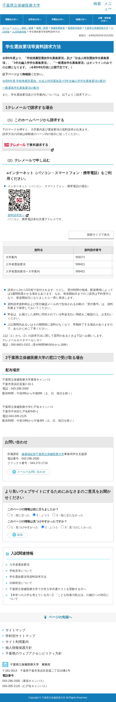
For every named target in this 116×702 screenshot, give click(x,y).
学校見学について (20, 570)
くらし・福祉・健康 (22, 28)
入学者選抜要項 (19, 564)
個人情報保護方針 (18, 648)
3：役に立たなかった (69, 515)
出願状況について (20, 583)
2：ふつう (42, 515)
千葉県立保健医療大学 (96, 28)
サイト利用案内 (17, 642)
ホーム (5, 28)
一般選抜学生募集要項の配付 (20, 87)
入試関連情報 (19, 31)
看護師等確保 (75, 28)
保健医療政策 (58, 28)
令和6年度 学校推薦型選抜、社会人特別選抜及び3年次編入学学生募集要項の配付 (54, 81)
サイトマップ (15, 630)
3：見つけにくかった (78, 527)
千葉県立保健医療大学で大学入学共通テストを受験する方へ (47, 589)
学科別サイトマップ (20, 636)
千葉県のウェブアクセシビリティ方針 (33, 653)
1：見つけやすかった (24, 527)
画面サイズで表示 (98, 234)
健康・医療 (42, 28)
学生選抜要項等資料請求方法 (27, 576)
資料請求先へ (18, 215)
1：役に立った (20, 515)
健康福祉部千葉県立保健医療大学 (43, 454)
